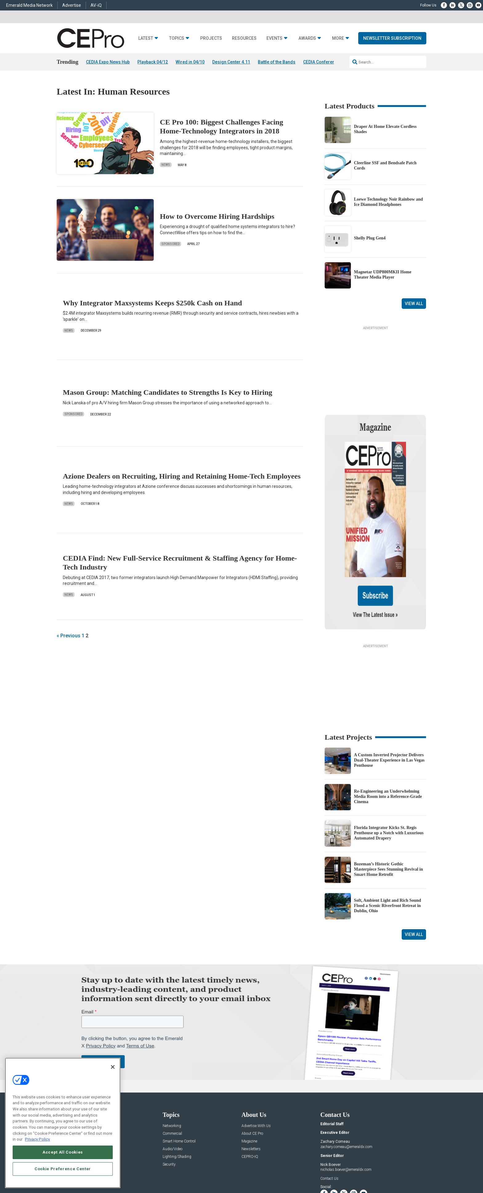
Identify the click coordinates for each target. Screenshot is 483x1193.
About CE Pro (252, 1074)
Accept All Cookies (63, 1152)
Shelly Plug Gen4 (370, 238)
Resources (244, 38)
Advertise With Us (256, 1066)
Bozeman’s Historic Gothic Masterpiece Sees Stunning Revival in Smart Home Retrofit (388, 810)
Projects (211, 38)
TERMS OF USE (379, 1169)
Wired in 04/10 (190, 61)
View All (414, 303)
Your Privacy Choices (332, 1169)
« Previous (68, 636)
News (165, 165)
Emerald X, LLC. (381, 1160)
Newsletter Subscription (392, 38)
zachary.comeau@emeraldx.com (346, 1087)
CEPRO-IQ (250, 1097)
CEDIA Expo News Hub (108, 61)
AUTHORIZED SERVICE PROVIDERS (218, 1169)
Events (274, 38)
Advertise (71, 5)
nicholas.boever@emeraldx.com (345, 1110)
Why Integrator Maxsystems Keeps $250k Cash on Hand (152, 303)
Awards (307, 38)
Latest (145, 38)
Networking (172, 1066)
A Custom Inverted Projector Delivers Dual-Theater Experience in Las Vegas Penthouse (389, 701)
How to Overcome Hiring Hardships (217, 216)
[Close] (113, 1067)
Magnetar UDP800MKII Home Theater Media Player (382, 275)
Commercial (172, 1074)
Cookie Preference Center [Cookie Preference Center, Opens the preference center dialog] (62, 1168)
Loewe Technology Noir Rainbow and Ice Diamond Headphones (388, 202)
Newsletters (251, 1090)
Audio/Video (172, 1090)
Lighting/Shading (177, 1097)
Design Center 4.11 (231, 61)
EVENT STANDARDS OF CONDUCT (279, 1169)
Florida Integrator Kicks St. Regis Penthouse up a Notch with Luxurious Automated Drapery (389, 773)
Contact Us (329, 1119)
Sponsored (170, 244)
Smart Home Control (179, 1082)
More (338, 38)
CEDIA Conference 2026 (327, 61)
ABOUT (160, 1169)
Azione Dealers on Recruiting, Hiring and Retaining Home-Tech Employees (182, 476)
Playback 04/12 (152, 61)
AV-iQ (96, 5)
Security (169, 1105)
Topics (176, 38)
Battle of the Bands (276, 61)
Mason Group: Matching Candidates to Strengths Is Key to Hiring (167, 393)
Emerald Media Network (29, 5)
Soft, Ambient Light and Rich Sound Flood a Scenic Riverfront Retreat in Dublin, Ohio (387, 846)
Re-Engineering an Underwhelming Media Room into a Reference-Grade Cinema (388, 737)
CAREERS (177, 1169)
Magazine (249, 1082)
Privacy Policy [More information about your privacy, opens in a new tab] (37, 1139)
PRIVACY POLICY (409, 1169)
